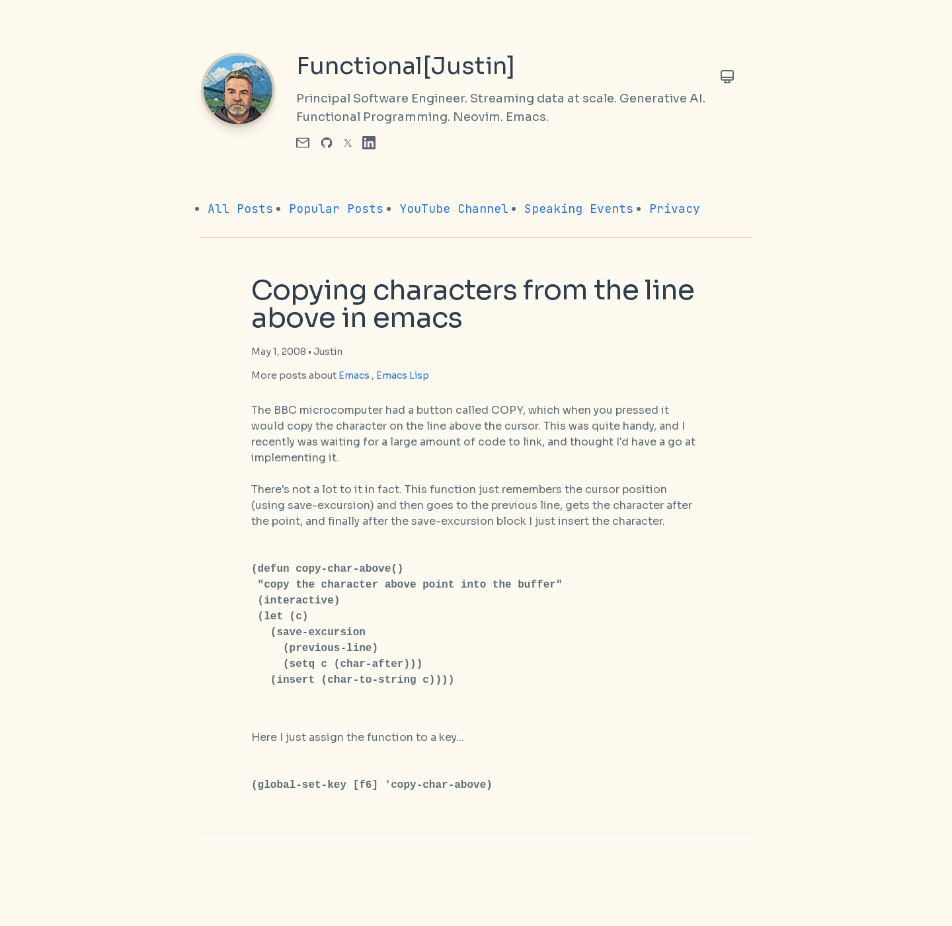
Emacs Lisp (402, 375)
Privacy (674, 208)
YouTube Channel (453, 208)
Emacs (354, 375)
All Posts (240, 208)
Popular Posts (336, 208)
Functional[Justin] (405, 66)
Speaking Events (578, 208)
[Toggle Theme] (727, 76)
